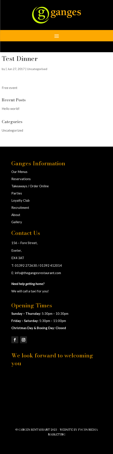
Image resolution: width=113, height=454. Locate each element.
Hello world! (11, 109)
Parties (16, 193)
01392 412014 (51, 265)
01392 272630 (26, 265)
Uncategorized (12, 130)
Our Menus (19, 172)
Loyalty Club (20, 200)
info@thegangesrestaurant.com (38, 273)
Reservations (21, 179)
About (15, 215)
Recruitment (20, 207)
